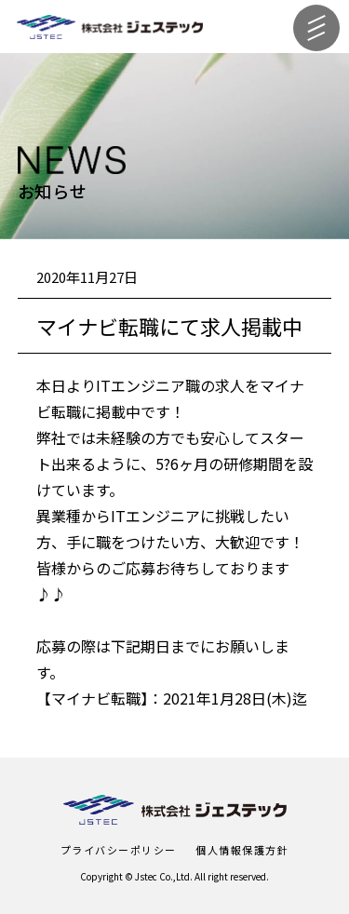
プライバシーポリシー (118, 849)
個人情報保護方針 (242, 849)
